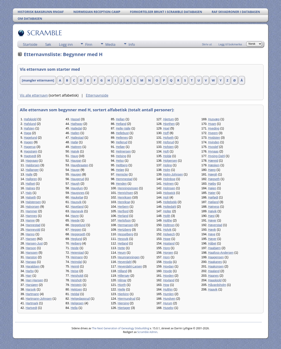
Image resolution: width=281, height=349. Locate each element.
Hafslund (30, 124)
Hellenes (122, 137)
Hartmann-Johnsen (39, 298)
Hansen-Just (34, 243)
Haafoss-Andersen (221, 252)
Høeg (212, 170)
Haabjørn (214, 248)
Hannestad (33, 225)
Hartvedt (31, 308)
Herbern (123, 206)
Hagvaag (32, 160)
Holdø (167, 156)
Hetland (123, 243)
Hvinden (213, 142)
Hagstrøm (30, 151)
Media (110, 44)
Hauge (75, 170)
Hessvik (123, 239)
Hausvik (76, 202)
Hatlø (74, 142)
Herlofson (124, 220)
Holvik (167, 229)
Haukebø (77, 197)
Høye (211, 234)
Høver (212, 220)
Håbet (212, 243)
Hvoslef (213, 147)
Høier (212, 193)
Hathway (76, 124)
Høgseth (214, 179)
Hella (74, 308)
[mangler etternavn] (38, 80)
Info (132, 44)
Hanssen (32, 252)
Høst (211, 216)
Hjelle (121, 289)
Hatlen (75, 133)
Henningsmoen (128, 188)
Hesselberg (125, 234)
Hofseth (168, 137)
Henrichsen (125, 193)
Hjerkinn (123, 294)
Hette (121, 248)
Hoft (166, 151)
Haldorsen (33, 165)
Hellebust (122, 133)
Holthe (167, 220)
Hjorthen (169, 124)
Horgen (168, 252)
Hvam (212, 124)
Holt (166, 197)
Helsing (121, 156)
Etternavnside (97, 95)
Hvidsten (214, 137)
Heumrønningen (129, 257)
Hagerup (30, 147)
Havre (75, 216)
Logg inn (66, 44)
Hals (29, 193)
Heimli (75, 266)
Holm (166, 170)
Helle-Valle (123, 128)
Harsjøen (32, 285)
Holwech (169, 234)
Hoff (166, 133)
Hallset (30, 183)
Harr (28, 275)
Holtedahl (169, 206)
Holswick (169, 193)
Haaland (214, 271)
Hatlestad (77, 137)
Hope (166, 239)
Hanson (31, 248)
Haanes (213, 275)
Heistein (76, 285)
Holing (167, 165)
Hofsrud (168, 142)
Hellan (120, 119)
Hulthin (168, 289)
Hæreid (213, 160)
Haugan (76, 160)
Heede (75, 220)
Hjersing (123, 303)
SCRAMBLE (44, 32)
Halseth (31, 197)
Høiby (212, 183)
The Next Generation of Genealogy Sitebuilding (120, 328)
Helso (120, 160)
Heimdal (76, 262)
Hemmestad (124, 179)
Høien (212, 188)
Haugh (75, 183)
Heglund (76, 239)
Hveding (213, 128)
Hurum (167, 303)
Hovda (167, 262)
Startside (30, 44)
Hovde (167, 271)
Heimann (77, 257)
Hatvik (75, 151)
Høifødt (213, 197)
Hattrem (76, 147)
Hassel (75, 119)
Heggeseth (78, 234)
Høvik (212, 229)
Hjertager (124, 308)
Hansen (31, 239)
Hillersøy (123, 275)
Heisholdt (77, 275)
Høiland (213, 202)
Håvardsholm (217, 285)
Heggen (76, 229)
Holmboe (169, 179)
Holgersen (170, 160)
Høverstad (215, 225)
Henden (121, 183)
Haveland (77, 206)
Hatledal (76, 128)
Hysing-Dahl (216, 156)
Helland (121, 124)
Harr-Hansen (34, 280)
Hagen (28, 142)
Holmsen (169, 188)
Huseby (168, 308)
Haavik (213, 289)
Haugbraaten (79, 165)
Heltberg (121, 165)
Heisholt (76, 280)
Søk (48, 44)
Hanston (31, 257)
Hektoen (76, 289)
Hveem (213, 133)
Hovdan (168, 266)
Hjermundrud (126, 298)
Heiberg (76, 243)
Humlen (168, 294)
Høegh (212, 174)
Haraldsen (33, 266)
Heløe (120, 170)
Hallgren (31, 179)
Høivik (212, 211)
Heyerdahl (125, 262)
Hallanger (32, 170)
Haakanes (215, 262)
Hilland (122, 271)
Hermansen (125, 225)
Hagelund (30, 137)
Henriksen (124, 197)
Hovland (168, 280)
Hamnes (31, 216)
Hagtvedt (30, 156)
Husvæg (214, 119)
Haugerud (77, 179)
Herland (123, 216)
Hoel (166, 128)
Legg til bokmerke (230, 44)
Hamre (30, 220)
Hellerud (121, 142)
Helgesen (77, 303)
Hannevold (33, 229)
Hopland (169, 243)
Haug (74, 156)
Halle (29, 174)
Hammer (31, 211)
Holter (167, 211)
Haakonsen (216, 266)
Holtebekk (170, 202)
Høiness (213, 206)
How (166, 285)
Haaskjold (215, 280)
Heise (75, 271)
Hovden (168, 275)
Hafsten (29, 128)
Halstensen (33, 202)
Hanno (30, 234)
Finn (88, 44)
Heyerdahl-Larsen (130, 266)
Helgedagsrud (80, 298)
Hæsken (214, 165)
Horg (166, 248)
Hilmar (122, 280)
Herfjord (123, 211)
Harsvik (31, 289)
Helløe (120, 147)
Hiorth (122, 285)
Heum (122, 252)
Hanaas (31, 262)
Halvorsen (32, 206)
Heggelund (78, 225)
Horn (166, 257)
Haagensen (216, 257)
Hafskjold (30, 119)
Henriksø (124, 202)
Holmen (168, 183)
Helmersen (123, 151)
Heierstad (77, 252)
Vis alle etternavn (34, 95)
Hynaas (213, 151)
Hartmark (32, 303)
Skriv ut (207, 44)
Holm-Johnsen (173, 174)
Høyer (212, 239)
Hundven (169, 298)
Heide (75, 248)
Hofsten (168, 147)
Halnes (30, 188)
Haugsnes (77, 193)
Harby (30, 271)
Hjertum (168, 119)
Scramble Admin (147, 332)
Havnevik (77, 211)
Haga (27, 133)
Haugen (76, 174)
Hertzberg (124, 229)
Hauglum (77, 188)
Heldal (75, 294)
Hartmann (32, 294)
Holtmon (169, 225)
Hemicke (122, 174)
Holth (166, 216)
